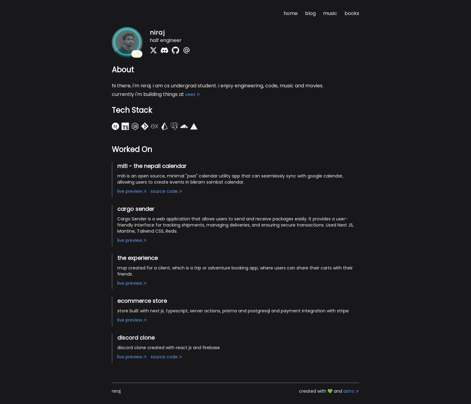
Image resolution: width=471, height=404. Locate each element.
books (352, 13)
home (291, 13)
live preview (132, 191)
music (330, 13)
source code (167, 191)
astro (351, 391)
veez (192, 94)
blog (310, 13)
